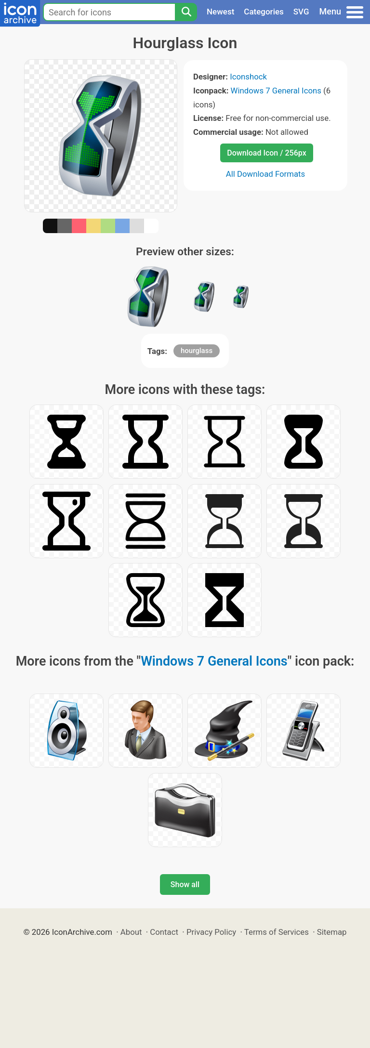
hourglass (196, 350)
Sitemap (332, 932)
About (131, 932)
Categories (264, 11)
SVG (301, 11)
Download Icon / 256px (266, 152)
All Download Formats (265, 174)
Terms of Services (276, 932)
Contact (164, 932)
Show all (185, 884)
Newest (220, 11)
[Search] (186, 12)
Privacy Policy (211, 932)
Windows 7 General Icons (276, 90)
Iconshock (248, 76)
